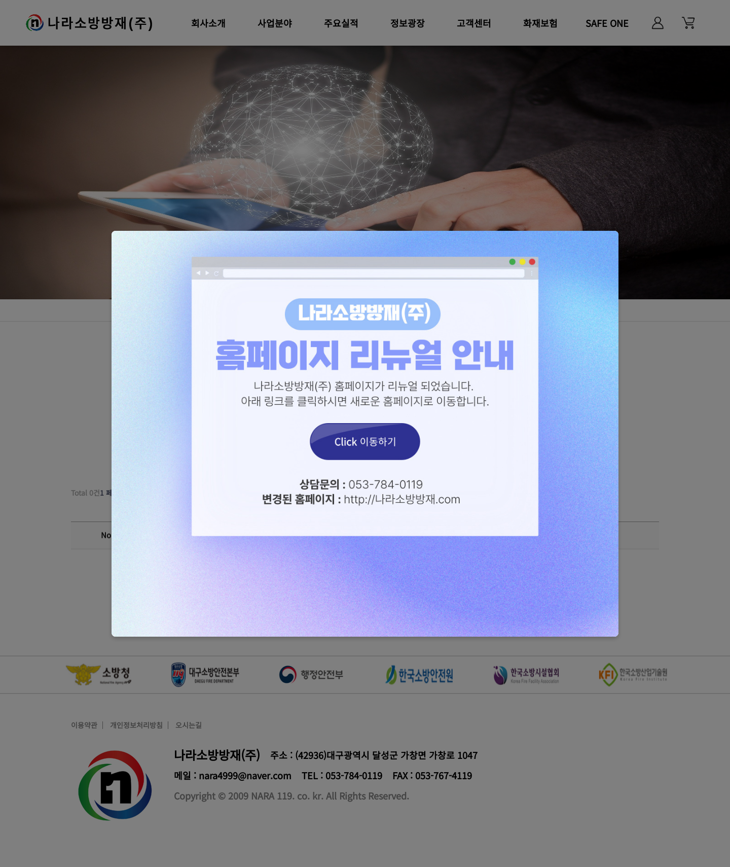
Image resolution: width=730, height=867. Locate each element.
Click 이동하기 (365, 433)
